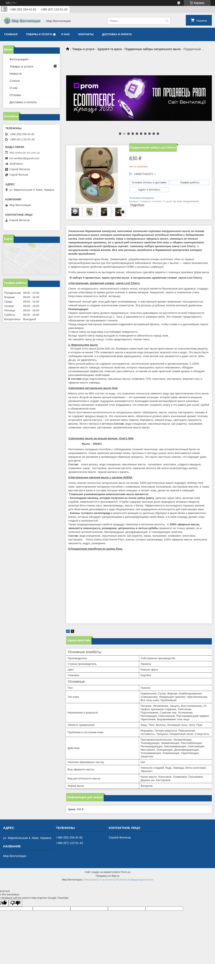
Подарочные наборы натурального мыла (153, 49)
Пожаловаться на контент (99, 879)
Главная (10, 34)
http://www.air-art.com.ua (24, 152)
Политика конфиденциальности (134, 879)
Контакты (86, 34)
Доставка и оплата (117, 34)
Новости (15, 73)
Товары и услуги (39, 34)
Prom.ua (125, 872)
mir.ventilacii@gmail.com (24, 158)
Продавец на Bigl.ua (107, 875)
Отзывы (15, 95)
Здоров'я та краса (109, 49)
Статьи (14, 80)
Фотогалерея (18, 59)
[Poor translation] (15, 903)
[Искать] (166, 21)
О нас (65, 34)
